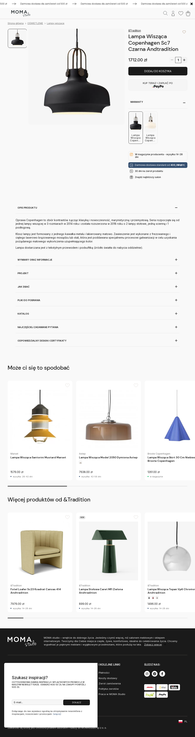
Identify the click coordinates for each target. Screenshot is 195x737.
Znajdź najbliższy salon (148, 177)
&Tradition (134, 30)
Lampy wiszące (55, 23)
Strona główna (16, 23)
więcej (181, 165)
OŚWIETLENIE (35, 23)
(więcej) (57, 714)
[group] (40, 430)
